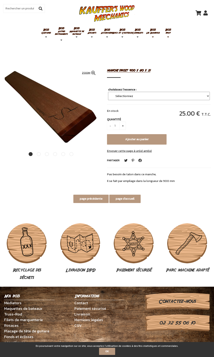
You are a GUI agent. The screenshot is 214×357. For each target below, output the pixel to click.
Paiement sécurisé (134, 248)
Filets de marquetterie (23, 320)
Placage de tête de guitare (26, 331)
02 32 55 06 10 (177, 323)
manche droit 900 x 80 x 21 (128, 70)
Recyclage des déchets (27, 252)
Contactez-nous (177, 301)
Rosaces (11, 325)
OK (107, 351)
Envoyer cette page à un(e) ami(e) (129, 151)
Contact (81, 303)
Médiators (13, 303)
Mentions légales (88, 320)
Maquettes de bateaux (23, 308)
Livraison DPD (80, 248)
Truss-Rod (13, 314)
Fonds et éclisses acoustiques (18, 339)
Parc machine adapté (187, 248)
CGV (78, 325)
